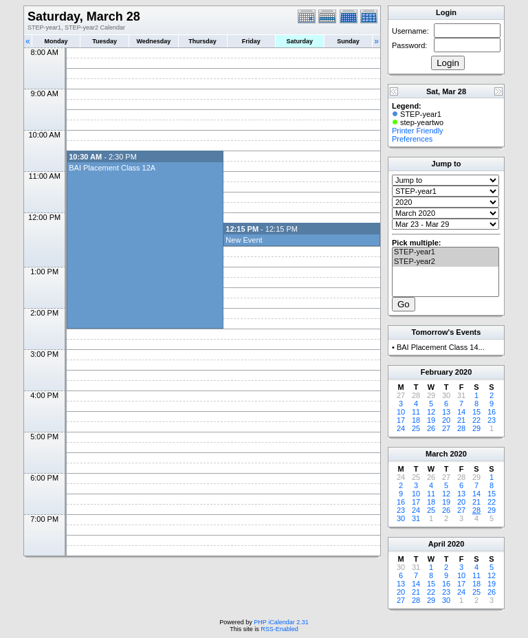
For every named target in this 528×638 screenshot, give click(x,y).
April (437, 544)
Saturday (300, 41)
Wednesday (153, 41)
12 (431, 412)
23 (491, 420)
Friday (251, 41)
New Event (244, 240)
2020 (463, 372)
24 (401, 428)
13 (446, 412)
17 (401, 420)
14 (461, 412)
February (437, 372)
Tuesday (104, 41)
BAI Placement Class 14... (441, 347)
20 (446, 420)
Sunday (348, 41)
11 (416, 412)
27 (446, 428)
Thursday (202, 41)
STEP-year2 (445, 262)
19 (431, 420)
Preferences (412, 139)
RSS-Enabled (279, 629)
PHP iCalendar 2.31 (281, 622)
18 (416, 420)
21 (461, 420)
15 (476, 412)
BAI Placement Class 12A (112, 168)
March (437, 454)
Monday (56, 41)
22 (476, 420)
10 (401, 412)
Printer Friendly (417, 130)
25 (416, 428)
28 (461, 428)
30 (401, 518)
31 (416, 518)
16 (491, 412)
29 (476, 428)
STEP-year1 (445, 252)
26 (431, 428)
